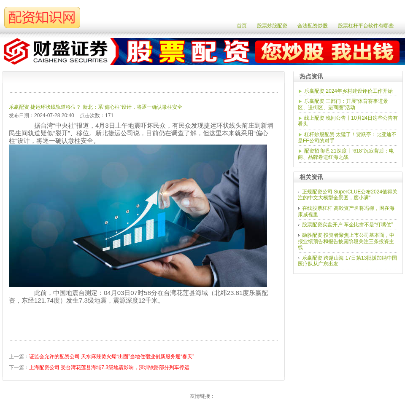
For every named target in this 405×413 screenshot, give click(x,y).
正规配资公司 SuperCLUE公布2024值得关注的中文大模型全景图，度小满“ (347, 195)
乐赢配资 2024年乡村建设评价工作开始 (348, 91)
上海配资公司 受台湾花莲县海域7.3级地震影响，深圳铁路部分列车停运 (109, 367)
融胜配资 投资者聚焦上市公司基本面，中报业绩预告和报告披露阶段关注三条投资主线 (346, 241)
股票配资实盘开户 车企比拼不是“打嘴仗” (347, 225)
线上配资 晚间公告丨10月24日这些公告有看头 (348, 121)
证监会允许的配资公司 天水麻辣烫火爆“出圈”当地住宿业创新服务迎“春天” (111, 356)
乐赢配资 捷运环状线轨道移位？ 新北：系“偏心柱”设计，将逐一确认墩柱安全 (95, 107)
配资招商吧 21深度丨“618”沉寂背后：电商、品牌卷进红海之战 (346, 154)
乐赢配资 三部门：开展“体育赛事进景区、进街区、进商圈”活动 (343, 104)
